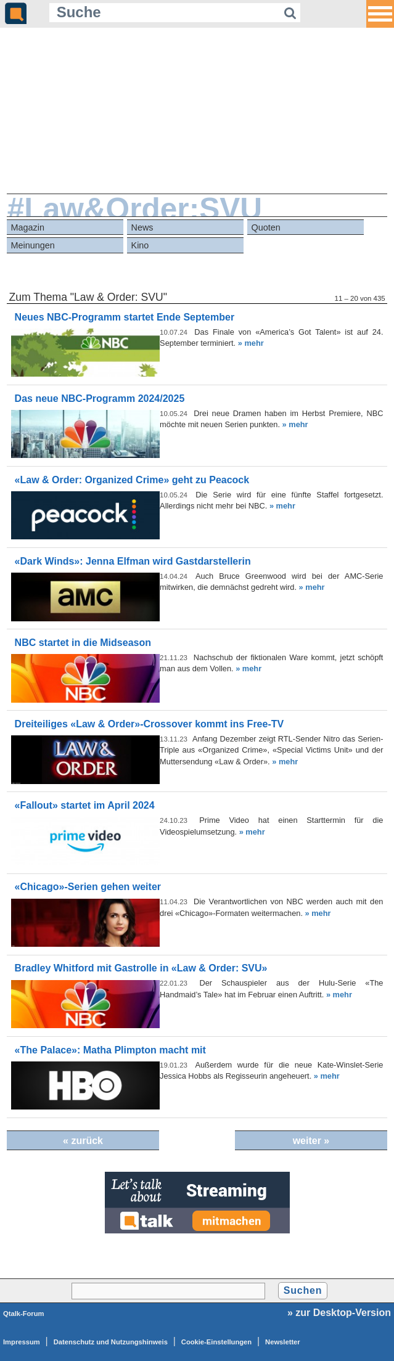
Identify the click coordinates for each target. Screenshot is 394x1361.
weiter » (311, 1140)
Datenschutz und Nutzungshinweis (111, 1342)
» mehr (251, 343)
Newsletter (282, 1342)
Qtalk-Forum (23, 1313)
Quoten (266, 227)
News (142, 227)
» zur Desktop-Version (339, 1312)
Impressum (21, 1342)
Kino (140, 245)
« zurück (83, 1140)
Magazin (27, 227)
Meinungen (33, 245)
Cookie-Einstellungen (216, 1342)
